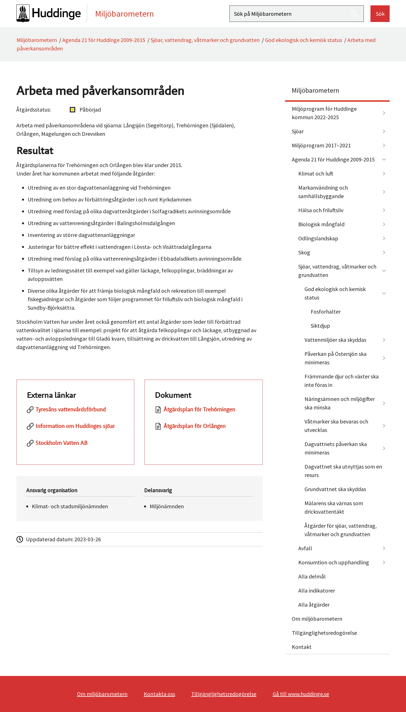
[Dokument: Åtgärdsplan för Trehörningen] (203, 412)
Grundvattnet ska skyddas (335, 489)
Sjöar (298, 131)
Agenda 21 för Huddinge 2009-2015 (103, 39)
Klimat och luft (315, 173)
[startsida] (122, 14)
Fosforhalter (326, 311)
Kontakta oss (159, 693)
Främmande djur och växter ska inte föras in (341, 380)
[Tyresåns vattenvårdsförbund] (75, 412)
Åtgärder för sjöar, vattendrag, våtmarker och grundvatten (340, 530)
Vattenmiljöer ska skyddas (335, 339)
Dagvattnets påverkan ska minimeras (335, 448)
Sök (380, 13)
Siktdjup (320, 325)
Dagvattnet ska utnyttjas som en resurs (343, 470)
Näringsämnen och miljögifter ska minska (339, 403)
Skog (304, 252)
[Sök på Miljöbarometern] (296, 13)
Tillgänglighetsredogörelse (324, 632)
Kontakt (302, 646)
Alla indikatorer (316, 590)
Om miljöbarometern (317, 618)
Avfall (305, 548)
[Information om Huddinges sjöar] (75, 429)
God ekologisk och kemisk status (303, 39)
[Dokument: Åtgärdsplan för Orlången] (203, 429)
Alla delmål (312, 576)
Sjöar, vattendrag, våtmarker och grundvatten (205, 39)
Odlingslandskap (318, 238)
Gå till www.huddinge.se (301, 693)
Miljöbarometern (37, 39)
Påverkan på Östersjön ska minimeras (335, 358)
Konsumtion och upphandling (333, 562)
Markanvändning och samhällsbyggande (323, 191)
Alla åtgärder (314, 604)
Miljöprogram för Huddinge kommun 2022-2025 (324, 113)
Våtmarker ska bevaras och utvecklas (336, 425)
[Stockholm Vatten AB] (75, 446)
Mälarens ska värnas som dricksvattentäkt (333, 507)
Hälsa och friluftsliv (320, 210)
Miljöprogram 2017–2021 (321, 145)
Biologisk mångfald (321, 224)
